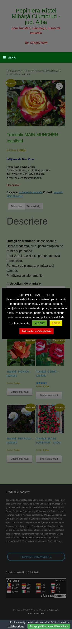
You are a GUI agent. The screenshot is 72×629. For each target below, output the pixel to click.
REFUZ (56, 323)
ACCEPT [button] (39, 323)
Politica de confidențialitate (36, 331)
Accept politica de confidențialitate (49, 626)
